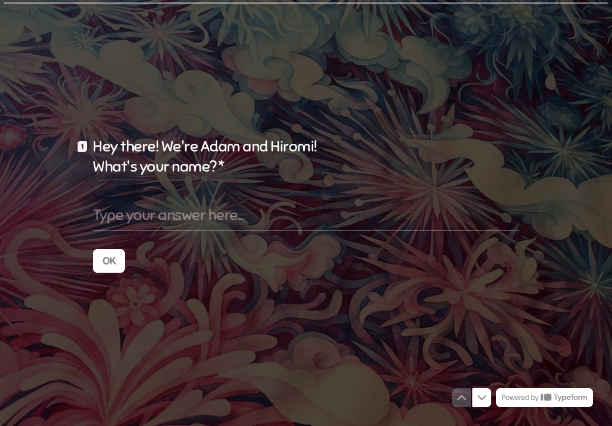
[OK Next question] (109, 260)
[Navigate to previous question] (461, 397)
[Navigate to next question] (481, 397)
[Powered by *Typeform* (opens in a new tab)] (544, 397)
